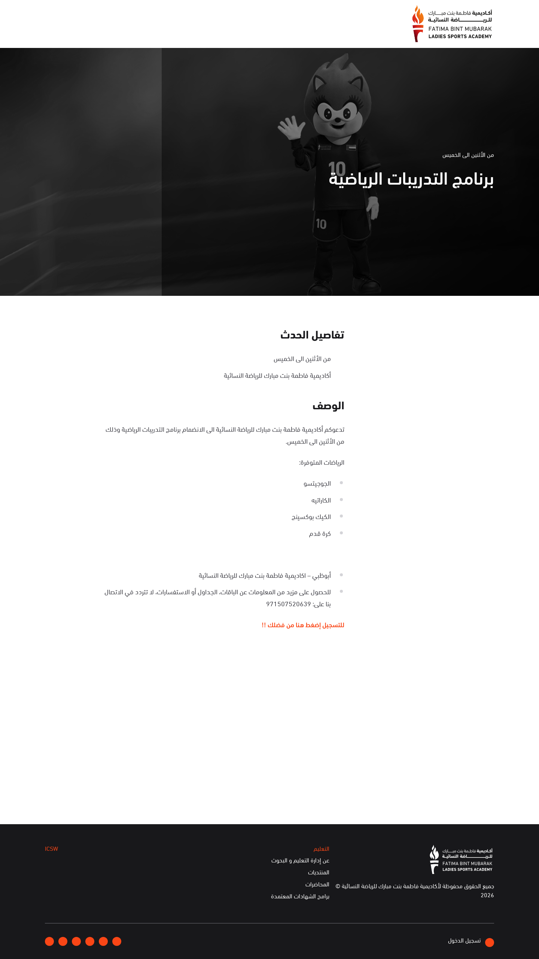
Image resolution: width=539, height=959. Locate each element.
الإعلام (219, 33)
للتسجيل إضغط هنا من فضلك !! (303, 624)
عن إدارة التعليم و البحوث (300, 860)
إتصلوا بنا (107, 12)
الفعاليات (185, 33)
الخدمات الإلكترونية (74, 33)
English (76, 12)
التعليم (150, 33)
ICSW (121, 33)
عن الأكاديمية (260, 33)
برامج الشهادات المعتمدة (300, 896)
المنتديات (318, 872)
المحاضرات (317, 884)
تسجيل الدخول (471, 941)
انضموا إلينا (142, 13)
